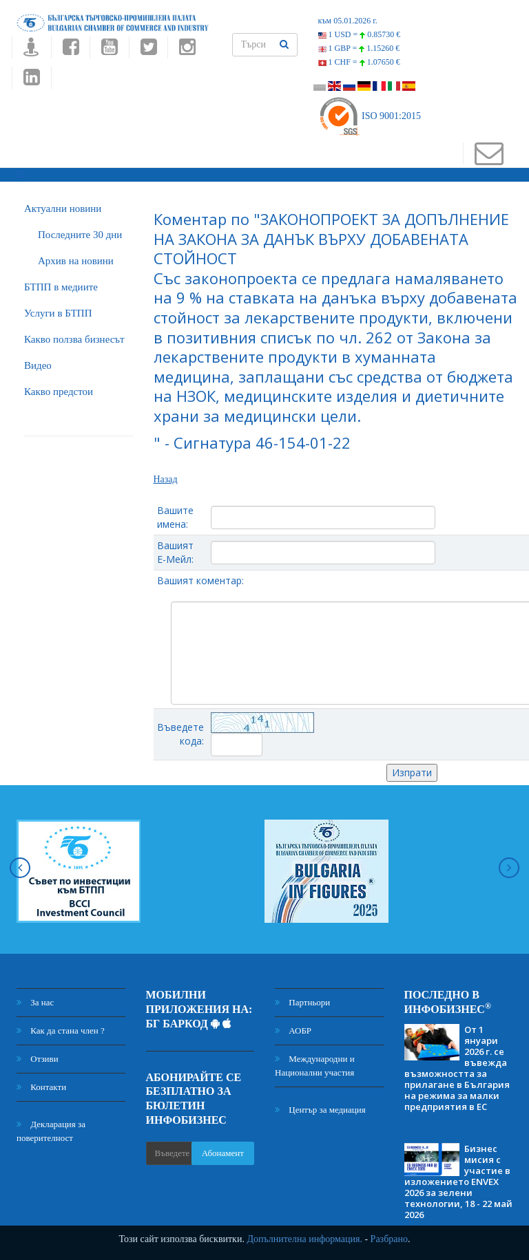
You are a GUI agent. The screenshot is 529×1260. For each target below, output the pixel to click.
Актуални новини (62, 208)
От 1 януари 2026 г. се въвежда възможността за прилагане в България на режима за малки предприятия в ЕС (457, 1068)
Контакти (41, 1087)
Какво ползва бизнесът (74, 339)
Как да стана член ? (61, 1030)
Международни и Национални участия (315, 1066)
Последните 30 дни (80, 234)
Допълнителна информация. (304, 1239)
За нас (35, 1002)
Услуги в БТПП (58, 313)
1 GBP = (359, 48)
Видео (38, 365)
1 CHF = (359, 62)
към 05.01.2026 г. (347, 20)
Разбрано (389, 1239)
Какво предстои (58, 391)
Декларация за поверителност (51, 1131)
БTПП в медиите (61, 286)
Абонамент (223, 1153)
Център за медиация (320, 1109)
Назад (166, 479)
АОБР (293, 1030)
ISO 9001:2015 (369, 116)
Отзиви (38, 1059)
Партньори (302, 1002)
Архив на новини (76, 260)
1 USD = (359, 34)
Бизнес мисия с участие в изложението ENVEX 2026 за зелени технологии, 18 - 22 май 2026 (458, 1181)
